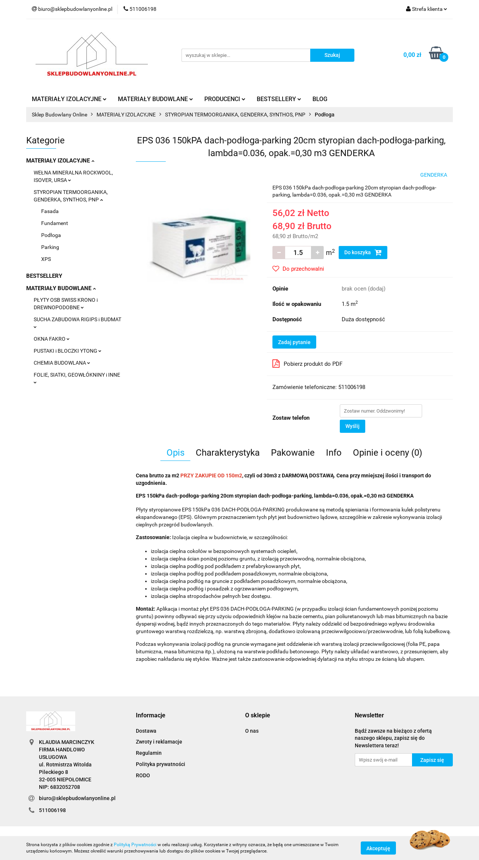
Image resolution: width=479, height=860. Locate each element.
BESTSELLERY (279, 99)
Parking (50, 247)
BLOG (319, 99)
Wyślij (352, 426)
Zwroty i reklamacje (159, 742)
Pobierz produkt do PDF (307, 363)
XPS (46, 259)
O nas (252, 731)
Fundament (54, 223)
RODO (143, 775)
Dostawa (146, 731)
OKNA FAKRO (52, 339)
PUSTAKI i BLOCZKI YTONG (67, 351)
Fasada (50, 211)
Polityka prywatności (160, 764)
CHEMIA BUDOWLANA (62, 363)
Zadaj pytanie (294, 342)
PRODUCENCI (224, 99)
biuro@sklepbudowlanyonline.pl (77, 798)
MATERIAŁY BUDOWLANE (155, 99)
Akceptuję (378, 848)
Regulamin (149, 753)
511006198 (52, 810)
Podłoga (51, 235)
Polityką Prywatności (135, 844)
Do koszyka (363, 252)
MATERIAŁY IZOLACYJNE (69, 99)
